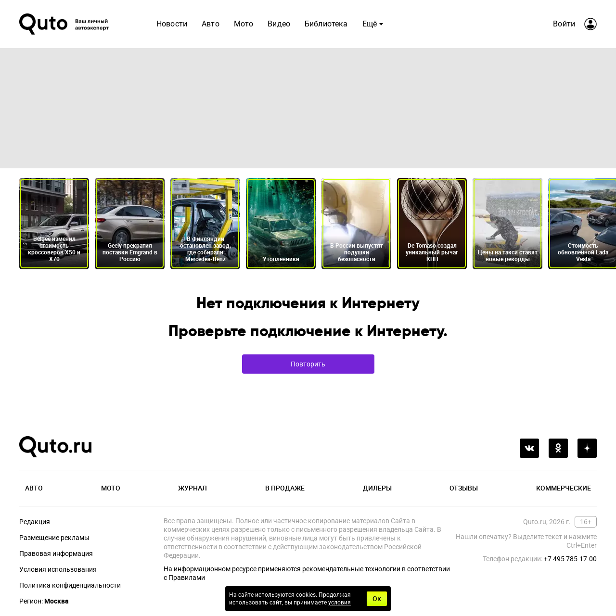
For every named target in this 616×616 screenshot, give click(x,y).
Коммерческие (563, 487)
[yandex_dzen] (587, 448)
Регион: (44, 601)
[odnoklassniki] (558, 448)
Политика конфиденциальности (70, 585)
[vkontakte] (529, 448)
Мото (110, 487)
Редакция (34, 522)
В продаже (285, 487)
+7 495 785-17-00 (570, 559)
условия (339, 602)
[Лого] (65, 24)
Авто (34, 487)
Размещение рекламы (54, 537)
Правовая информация (56, 553)
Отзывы (463, 487)
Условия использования (58, 569)
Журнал (192, 487)
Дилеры (377, 487)
